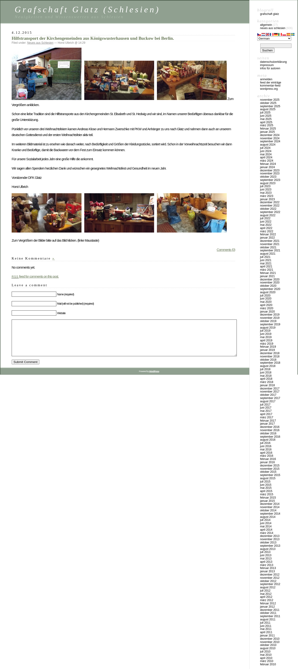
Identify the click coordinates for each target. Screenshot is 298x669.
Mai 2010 (265, 654)
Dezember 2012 (269, 574)
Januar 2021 (267, 276)
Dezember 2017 (269, 388)
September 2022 (270, 212)
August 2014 (267, 517)
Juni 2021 (265, 260)
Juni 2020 (265, 298)
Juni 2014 (265, 523)
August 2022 (267, 215)
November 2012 (269, 577)
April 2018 (266, 378)
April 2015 (266, 491)
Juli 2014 (265, 520)
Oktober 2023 (268, 176)
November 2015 (269, 468)
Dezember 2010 (269, 638)
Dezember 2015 (269, 465)
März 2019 (266, 343)
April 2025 (266, 122)
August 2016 (267, 439)
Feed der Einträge (270, 82)
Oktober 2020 (268, 285)
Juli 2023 (265, 186)
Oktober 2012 (268, 581)
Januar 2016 (267, 462)
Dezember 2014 (269, 504)
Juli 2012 (265, 590)
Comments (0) (226, 250)
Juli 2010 (265, 651)
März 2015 (266, 494)
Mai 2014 (265, 526)
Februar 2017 (268, 420)
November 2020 (269, 282)
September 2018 (270, 362)
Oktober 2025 (268, 103)
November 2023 (269, 173)
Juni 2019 (265, 334)
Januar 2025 (267, 131)
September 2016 (270, 436)
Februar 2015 (268, 497)
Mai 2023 (265, 192)
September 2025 (270, 106)
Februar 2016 (268, 459)
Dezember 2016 (269, 427)
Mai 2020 (265, 301)
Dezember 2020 (269, 279)
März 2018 (266, 382)
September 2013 (270, 545)
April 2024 (266, 157)
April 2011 (266, 632)
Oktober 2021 (268, 247)
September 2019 (270, 324)
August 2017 (267, 401)
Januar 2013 (267, 571)
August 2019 (267, 327)
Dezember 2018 (269, 353)
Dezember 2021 (269, 241)
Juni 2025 (265, 115)
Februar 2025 (268, 128)
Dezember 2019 (269, 314)
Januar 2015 (267, 501)
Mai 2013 (265, 558)
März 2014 (266, 533)
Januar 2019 (267, 350)
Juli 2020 (265, 295)
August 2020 (267, 292)
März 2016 (266, 455)
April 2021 (266, 266)
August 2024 (267, 144)
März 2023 (266, 196)
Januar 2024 (267, 167)
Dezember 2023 (269, 170)
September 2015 (270, 475)
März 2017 (266, 417)
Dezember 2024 (269, 135)
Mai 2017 (265, 411)
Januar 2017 (267, 423)
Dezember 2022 (269, 202)
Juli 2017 (265, 404)
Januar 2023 (267, 199)
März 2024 (266, 160)
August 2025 (267, 109)
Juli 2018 (265, 369)
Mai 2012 (265, 594)
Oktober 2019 (268, 321)
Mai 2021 (265, 263)
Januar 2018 (267, 385)
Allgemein (266, 25)
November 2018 (269, 356)
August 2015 (267, 478)
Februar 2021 (268, 273)
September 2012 (270, 584)
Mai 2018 (265, 375)
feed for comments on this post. (35, 276)
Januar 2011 (267, 635)
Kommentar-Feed (270, 85)
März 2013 (266, 565)
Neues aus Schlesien (40, 42)
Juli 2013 (265, 552)
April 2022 (266, 228)
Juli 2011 (265, 622)
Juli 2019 (265, 330)
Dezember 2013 (269, 536)
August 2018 (267, 366)
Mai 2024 (265, 154)
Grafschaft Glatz (269, 14)
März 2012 (266, 600)
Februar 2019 (268, 346)
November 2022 (269, 205)
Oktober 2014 (268, 510)
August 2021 (267, 253)
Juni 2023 (265, 189)
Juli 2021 (265, 257)
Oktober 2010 (268, 645)
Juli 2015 (265, 481)
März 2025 (266, 125)
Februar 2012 (268, 603)
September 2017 (270, 398)
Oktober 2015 (268, 471)
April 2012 (266, 597)
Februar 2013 (268, 568)
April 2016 (266, 452)
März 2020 (266, 308)
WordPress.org (269, 88)
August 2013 (267, 549)
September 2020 (270, 289)
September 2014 (270, 513)
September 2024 (270, 141)
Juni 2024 (265, 151)
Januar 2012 (267, 606)
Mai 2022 (265, 224)
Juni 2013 (265, 555)
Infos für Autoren (270, 68)
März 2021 (266, 269)
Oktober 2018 (268, 359)
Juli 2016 (265, 443)
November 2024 (269, 138)
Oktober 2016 (268, 433)
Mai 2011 (265, 629)
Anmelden (266, 79)
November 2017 (269, 391)
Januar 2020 (267, 311)
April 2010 (266, 658)
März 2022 (266, 231)
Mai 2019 (265, 337)
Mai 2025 (265, 119)
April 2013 (266, 561)
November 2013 (269, 539)
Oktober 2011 (268, 613)
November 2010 (269, 642)
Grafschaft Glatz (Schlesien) (87, 9)
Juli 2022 (265, 218)
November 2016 (269, 430)
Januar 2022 (267, 237)
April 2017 (266, 414)
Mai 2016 (265, 449)
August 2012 (267, 587)
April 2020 (266, 305)
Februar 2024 (268, 164)
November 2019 (269, 318)
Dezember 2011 (269, 610)
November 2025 (269, 99)
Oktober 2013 (268, 542)
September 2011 (270, 616)
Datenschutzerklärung (273, 61)
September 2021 (270, 250)
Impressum (267, 65)
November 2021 (269, 244)
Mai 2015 (265, 487)
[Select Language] (274, 38)
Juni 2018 (265, 372)
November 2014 (269, 507)
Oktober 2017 (268, 394)
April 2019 (266, 340)
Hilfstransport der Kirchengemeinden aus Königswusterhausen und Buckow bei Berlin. (93, 38)
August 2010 (267, 648)
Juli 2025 (265, 112)
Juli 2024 (265, 148)
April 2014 (266, 529)
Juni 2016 (265, 446)
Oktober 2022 (268, 208)
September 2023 (270, 180)
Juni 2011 (265, 626)
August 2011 (267, 619)
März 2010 (266, 661)
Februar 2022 (268, 234)
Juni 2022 (265, 221)
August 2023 (267, 183)
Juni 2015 (265, 484)
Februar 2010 (268, 664)
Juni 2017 (265, 407)
